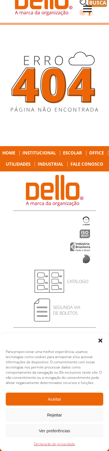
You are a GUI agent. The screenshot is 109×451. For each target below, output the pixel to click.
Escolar (72, 153)
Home (8, 153)
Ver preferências (54, 430)
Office (96, 153)
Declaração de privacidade (54, 444)
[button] (100, 340)
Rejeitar (54, 414)
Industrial (50, 164)
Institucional (39, 153)
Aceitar (54, 399)
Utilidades (18, 164)
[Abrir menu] (87, 9)
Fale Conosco (86, 164)
